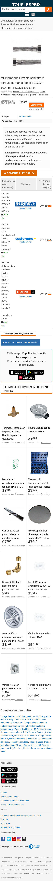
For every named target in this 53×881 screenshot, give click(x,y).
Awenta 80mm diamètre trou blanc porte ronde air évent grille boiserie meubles (13, 641)
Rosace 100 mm (44, 729)
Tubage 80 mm (28, 716)
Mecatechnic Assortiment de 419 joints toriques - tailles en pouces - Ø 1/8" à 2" (39, 487)
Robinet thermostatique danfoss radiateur (28, 723)
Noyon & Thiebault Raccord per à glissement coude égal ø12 (11, 587)
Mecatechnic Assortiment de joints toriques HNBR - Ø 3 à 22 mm (13, 485)
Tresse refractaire (36, 732)
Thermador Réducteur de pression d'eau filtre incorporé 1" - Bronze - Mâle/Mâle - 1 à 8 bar (13, 435)
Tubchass (18, 748)
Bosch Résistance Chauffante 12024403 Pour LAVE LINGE (39, 586)
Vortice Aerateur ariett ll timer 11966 (39, 635)
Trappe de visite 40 (32, 745)
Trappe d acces (36, 742)
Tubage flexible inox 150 (25, 729)
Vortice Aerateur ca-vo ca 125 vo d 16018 (39, 687)
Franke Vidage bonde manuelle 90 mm (39, 429)
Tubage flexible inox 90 (11, 716)
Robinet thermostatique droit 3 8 (23, 739)
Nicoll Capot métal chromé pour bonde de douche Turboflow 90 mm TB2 (39, 536)
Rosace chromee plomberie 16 (14, 732)
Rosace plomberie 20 (14, 719)
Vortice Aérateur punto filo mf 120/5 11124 (11, 688)
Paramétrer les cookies (11, 827)
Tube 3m (29, 719)
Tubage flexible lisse (19, 742)
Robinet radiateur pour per (12, 726)
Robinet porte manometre (25, 735)
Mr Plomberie (25, 116)
